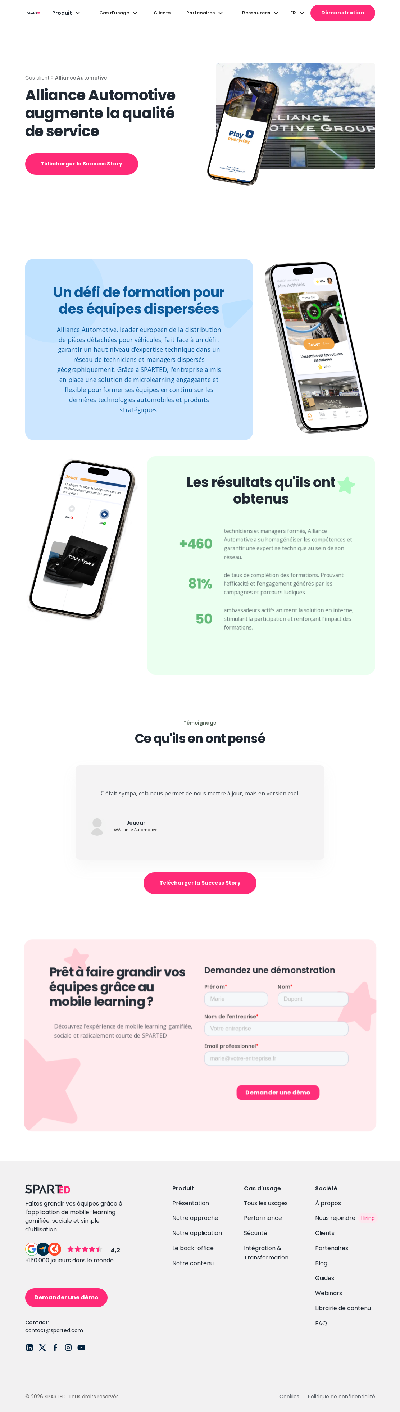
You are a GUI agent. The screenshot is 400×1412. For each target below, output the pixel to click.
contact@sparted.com (54, 1330)
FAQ (321, 1323)
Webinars (328, 1293)
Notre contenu (193, 1263)
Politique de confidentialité (341, 1396)
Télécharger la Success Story (81, 163)
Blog (321, 1263)
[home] (31, 13)
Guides (324, 1278)
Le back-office (193, 1248)
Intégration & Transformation (266, 1253)
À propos (328, 1203)
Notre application (197, 1233)
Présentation (190, 1203)
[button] (66, 13)
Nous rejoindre (335, 1218)
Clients (162, 13)
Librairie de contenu (343, 1308)
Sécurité (255, 1233)
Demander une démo (66, 1297)
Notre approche (195, 1218)
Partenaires (331, 1248)
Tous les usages (266, 1203)
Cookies (289, 1396)
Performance (263, 1218)
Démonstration (342, 12)
